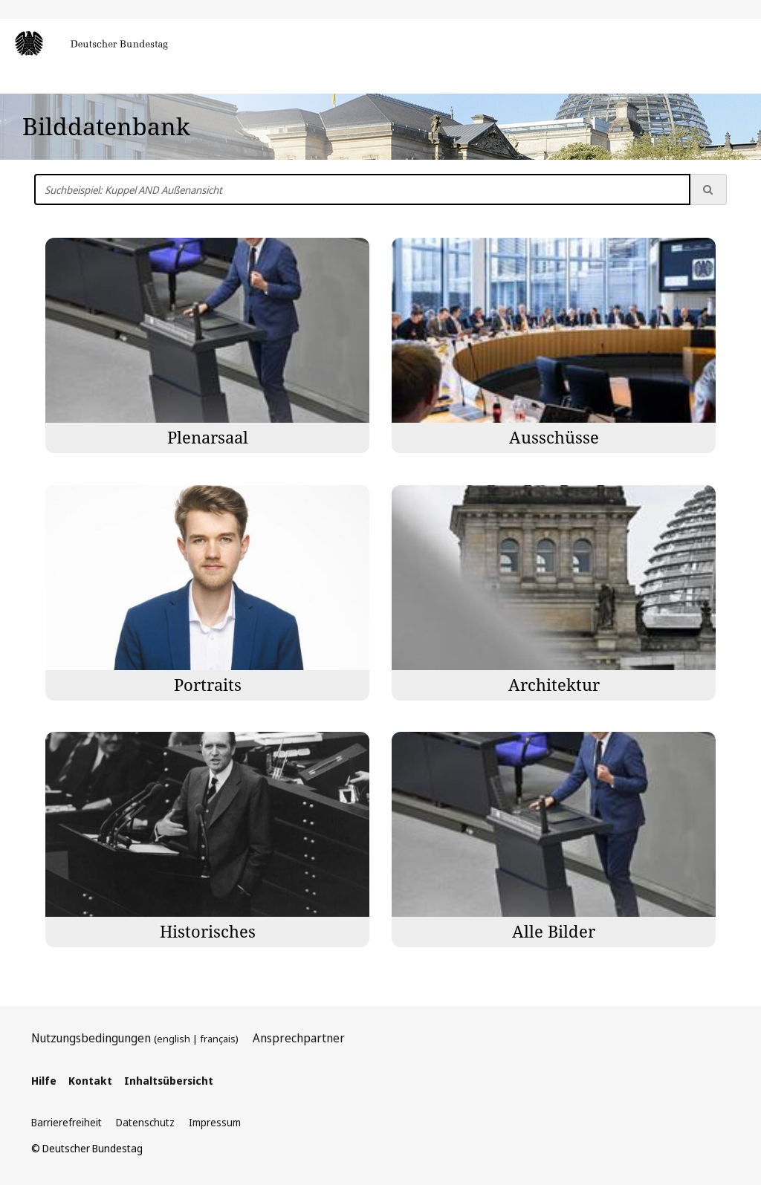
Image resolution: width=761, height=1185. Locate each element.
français (218, 1038)
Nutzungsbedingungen (91, 1038)
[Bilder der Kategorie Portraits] (207, 593)
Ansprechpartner (299, 1038)
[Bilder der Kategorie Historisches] (207, 839)
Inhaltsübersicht (168, 1081)
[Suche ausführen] (708, 189)
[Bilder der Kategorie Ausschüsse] (554, 345)
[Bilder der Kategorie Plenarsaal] (207, 345)
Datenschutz (145, 1122)
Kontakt (90, 1081)
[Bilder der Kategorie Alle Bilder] (554, 839)
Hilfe (43, 1081)
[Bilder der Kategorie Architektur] (554, 593)
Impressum (215, 1122)
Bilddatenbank (106, 126)
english (173, 1038)
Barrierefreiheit (66, 1122)
